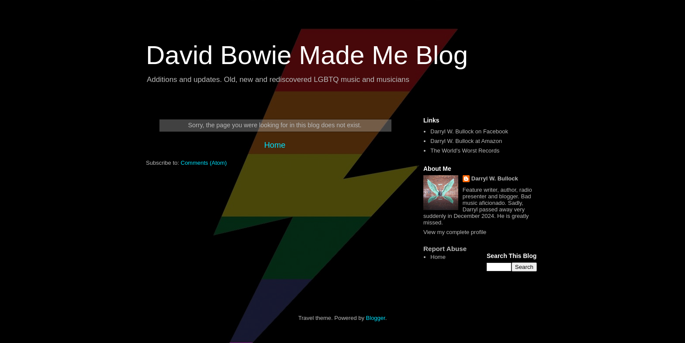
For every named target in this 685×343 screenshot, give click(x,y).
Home (275, 145)
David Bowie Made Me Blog (307, 55)
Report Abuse (445, 248)
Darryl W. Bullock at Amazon (466, 141)
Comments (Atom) (204, 163)
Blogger (375, 318)
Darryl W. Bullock (494, 178)
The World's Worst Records (464, 150)
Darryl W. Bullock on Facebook (469, 131)
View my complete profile (454, 232)
